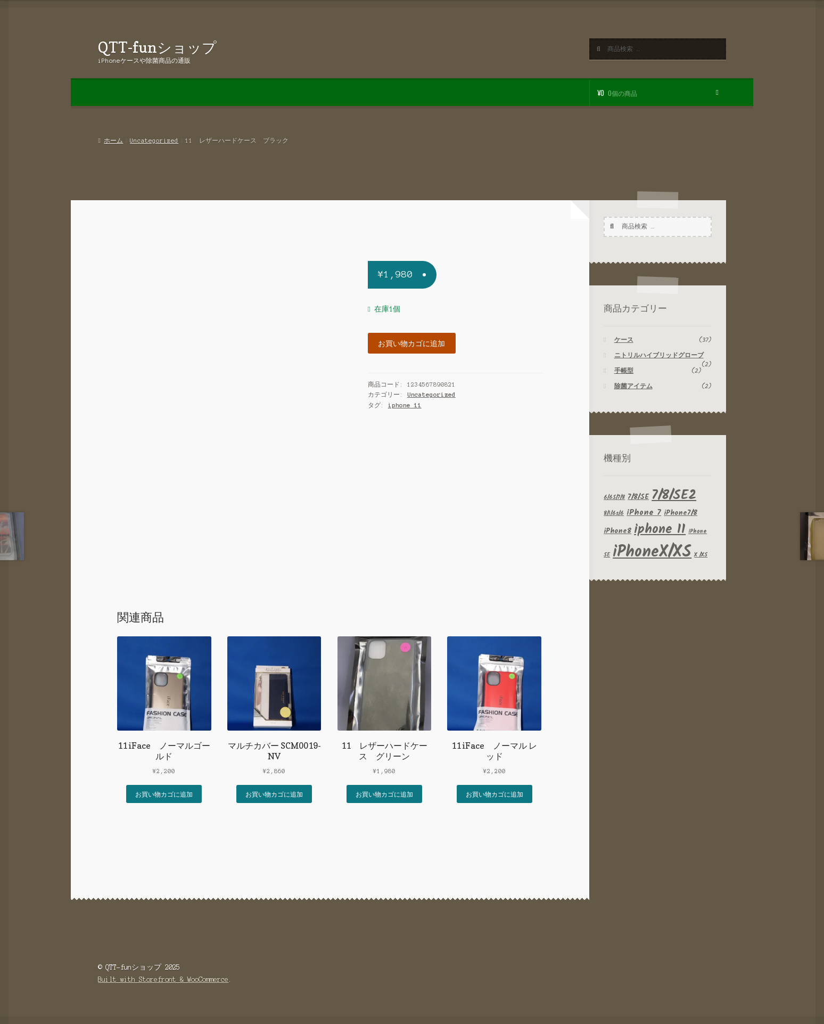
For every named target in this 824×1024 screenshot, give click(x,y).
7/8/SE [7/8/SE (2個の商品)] (638, 497)
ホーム (113, 140)
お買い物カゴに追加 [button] (164, 793)
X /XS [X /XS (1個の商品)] (700, 555)
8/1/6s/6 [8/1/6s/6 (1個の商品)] (614, 513)
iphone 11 (405, 405)
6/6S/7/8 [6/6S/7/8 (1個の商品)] (614, 497)
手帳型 (623, 371)
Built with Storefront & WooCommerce (163, 979)
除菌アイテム (633, 386)
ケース (623, 340)
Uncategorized (154, 140)
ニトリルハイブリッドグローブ (659, 355)
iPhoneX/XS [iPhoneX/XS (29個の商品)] (652, 552)
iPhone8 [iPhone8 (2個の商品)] (617, 531)
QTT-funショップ (157, 47)
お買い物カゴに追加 (411, 343)
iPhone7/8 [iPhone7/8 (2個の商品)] (680, 513)
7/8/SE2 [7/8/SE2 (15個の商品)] (674, 495)
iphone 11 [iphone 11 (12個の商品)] (660, 529)
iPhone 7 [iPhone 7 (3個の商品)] (644, 512)
